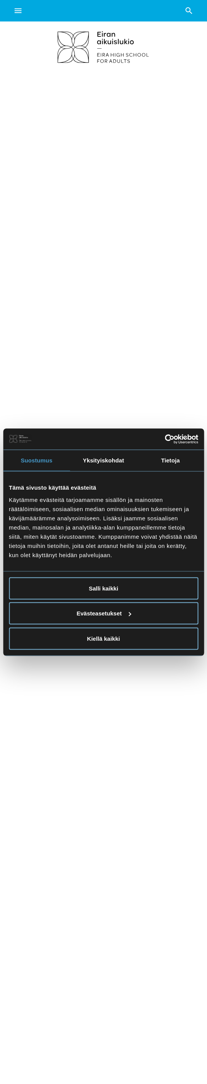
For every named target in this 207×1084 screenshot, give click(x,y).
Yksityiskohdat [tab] (103, 460)
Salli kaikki (103, 588)
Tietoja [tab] (170, 460)
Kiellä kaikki (103, 638)
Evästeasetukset (103, 613)
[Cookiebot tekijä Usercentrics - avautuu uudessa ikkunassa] (164, 439)
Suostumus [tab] (37, 460)
